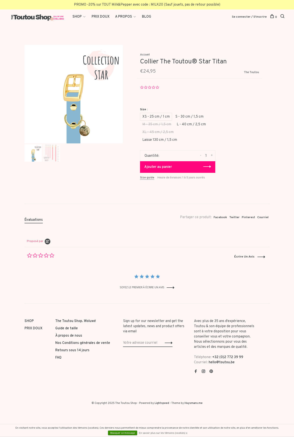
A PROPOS (123, 17)
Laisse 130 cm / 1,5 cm (159, 140)
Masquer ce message (122, 433)
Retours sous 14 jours (72, 350)
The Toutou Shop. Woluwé (75, 321)
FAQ (58, 358)
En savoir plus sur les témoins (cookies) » (163, 433)
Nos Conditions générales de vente (82, 343)
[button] (250, 257)
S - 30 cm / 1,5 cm (189, 117)
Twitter (234, 217)
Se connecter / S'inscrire (249, 17)
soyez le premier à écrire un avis (142, 287)
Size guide (147, 177)
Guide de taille (66, 328)
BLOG (146, 17)
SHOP (77, 17)
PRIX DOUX (100, 17)
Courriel (263, 217)
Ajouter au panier (158, 167)
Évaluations (34, 220)
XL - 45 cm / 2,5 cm (158, 132)
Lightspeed (162, 403)
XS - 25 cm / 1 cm (156, 117)
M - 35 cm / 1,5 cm (156, 124)
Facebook (220, 217)
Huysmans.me (194, 403)
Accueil (145, 55)
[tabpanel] (74, 94)
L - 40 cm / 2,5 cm (191, 124)
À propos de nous (68, 336)
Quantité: (152, 156)
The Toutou (251, 72)
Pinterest (248, 217)
